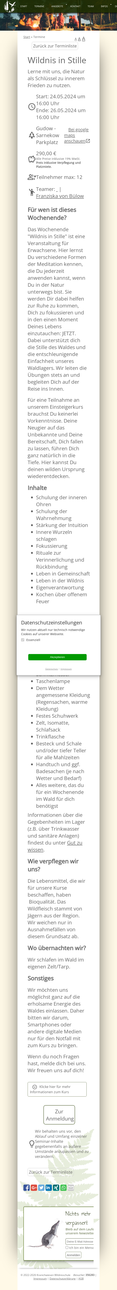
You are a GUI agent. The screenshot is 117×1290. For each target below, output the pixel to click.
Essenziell (33, 640)
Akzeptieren (57, 657)
